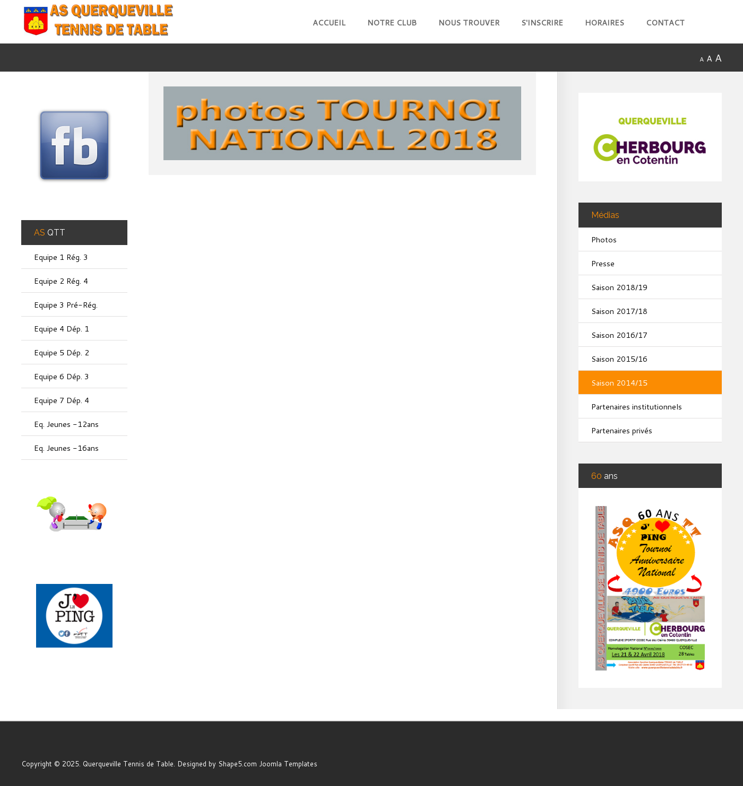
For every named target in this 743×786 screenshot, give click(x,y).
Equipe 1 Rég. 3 (61, 257)
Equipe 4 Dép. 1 (61, 328)
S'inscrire (542, 22)
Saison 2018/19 (619, 287)
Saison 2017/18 (619, 311)
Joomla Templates (288, 763)
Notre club (392, 22)
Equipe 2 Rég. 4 (61, 280)
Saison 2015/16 (619, 358)
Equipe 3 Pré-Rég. (66, 304)
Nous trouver (468, 22)
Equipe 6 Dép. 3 (61, 376)
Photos (604, 239)
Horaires (604, 22)
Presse (603, 263)
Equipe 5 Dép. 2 (61, 352)
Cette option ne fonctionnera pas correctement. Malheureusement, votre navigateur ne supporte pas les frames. (353, 456)
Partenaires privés (621, 430)
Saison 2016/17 (619, 334)
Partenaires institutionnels (636, 406)
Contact (665, 22)
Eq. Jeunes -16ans (66, 447)
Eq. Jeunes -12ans (66, 424)
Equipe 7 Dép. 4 (61, 400)
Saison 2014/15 (619, 382)
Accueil (329, 22)
